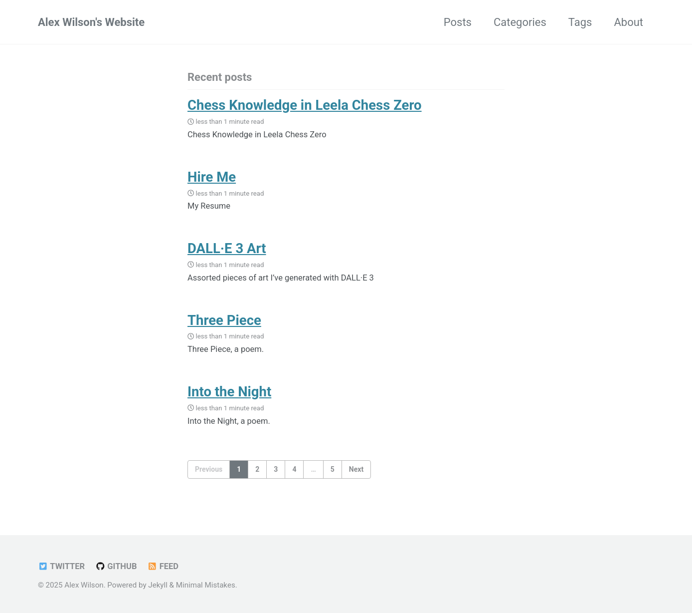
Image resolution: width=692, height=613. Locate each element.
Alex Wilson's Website (91, 22)
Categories (520, 22)
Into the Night (229, 391)
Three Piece (224, 320)
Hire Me (211, 177)
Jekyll (158, 585)
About (628, 22)
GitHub (116, 566)
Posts (458, 22)
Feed (162, 566)
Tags (580, 22)
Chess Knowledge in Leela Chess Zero (304, 105)
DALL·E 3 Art (226, 248)
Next (356, 469)
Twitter (61, 566)
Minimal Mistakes (205, 585)
